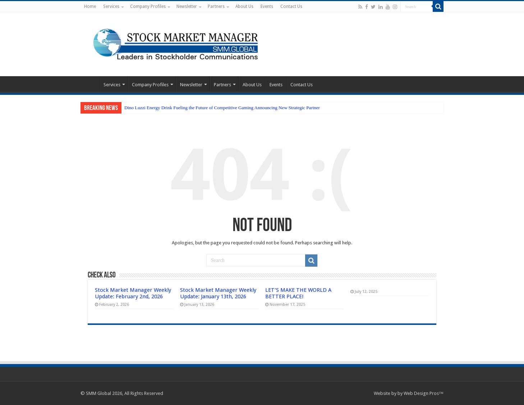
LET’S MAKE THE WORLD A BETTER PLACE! (298, 293)
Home (90, 6)
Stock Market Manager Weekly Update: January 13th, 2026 (218, 293)
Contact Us (291, 6)
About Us (244, 6)
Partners (216, 6)
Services (111, 6)
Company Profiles (148, 6)
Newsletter (186, 6)
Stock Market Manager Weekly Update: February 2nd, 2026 (133, 293)
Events (267, 6)
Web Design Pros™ (423, 393)
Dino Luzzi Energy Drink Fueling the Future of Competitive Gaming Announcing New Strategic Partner (222, 107)
